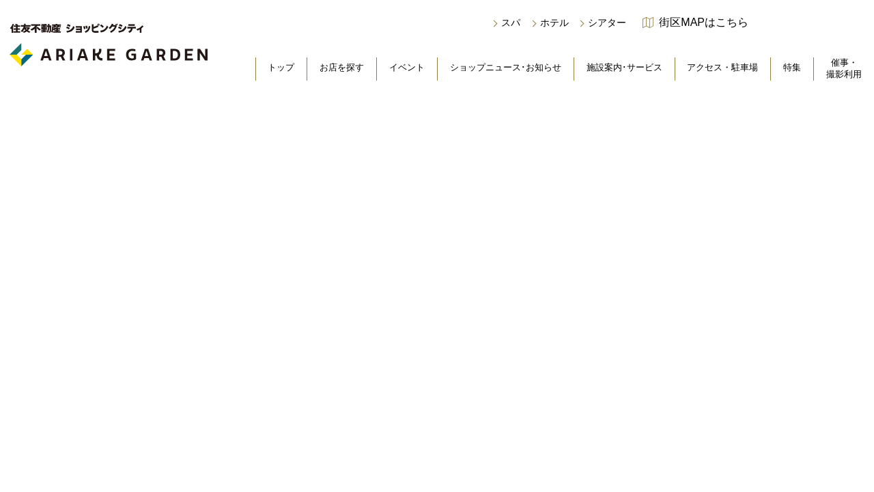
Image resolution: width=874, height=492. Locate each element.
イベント (407, 67)
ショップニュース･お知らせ (505, 67)
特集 (792, 67)
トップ (281, 67)
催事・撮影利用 (844, 68)
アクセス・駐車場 (722, 67)
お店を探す (342, 67)
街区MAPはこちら (703, 22)
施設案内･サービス (624, 67)
